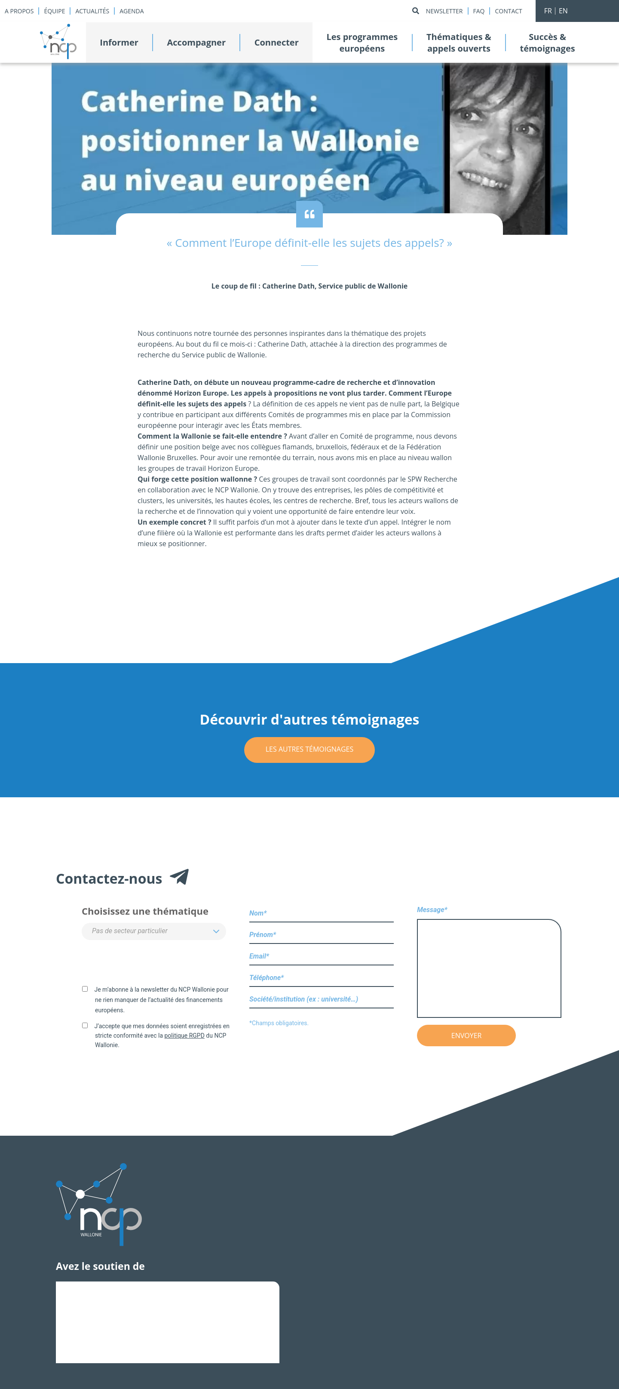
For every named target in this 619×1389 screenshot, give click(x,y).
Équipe (54, 11)
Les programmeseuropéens (362, 42)
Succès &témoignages (547, 42)
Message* (489, 963)
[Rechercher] (415, 11)
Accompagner (196, 42)
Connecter (276, 42)
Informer (119, 42)
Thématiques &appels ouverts (458, 42)
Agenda (132, 11)
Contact (508, 11)
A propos (19, 11)
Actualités (92, 11)
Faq (479, 11)
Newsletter (444, 11)
